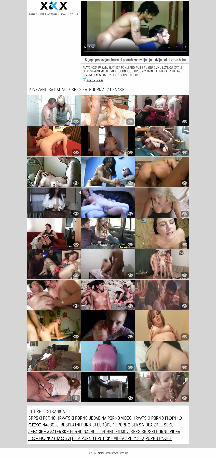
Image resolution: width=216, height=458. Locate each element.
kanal (60, 89)
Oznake (74, 14)
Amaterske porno (65, 432)
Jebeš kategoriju (49, 14)
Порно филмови (49, 438)
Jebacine (37, 432)
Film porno (83, 438)
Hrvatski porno (72, 418)
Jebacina (98, 418)
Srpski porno (42, 418)
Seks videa (142, 425)
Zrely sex (134, 438)
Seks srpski (143, 432)
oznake (117, 89)
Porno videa (168, 432)
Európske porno (113, 425)
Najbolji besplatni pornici (69, 425)
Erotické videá (110, 438)
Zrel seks (164, 425)
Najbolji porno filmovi (107, 432)
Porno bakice (158, 438)
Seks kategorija (88, 89)
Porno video (119, 418)
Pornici (33, 14)
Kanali (64, 14)
